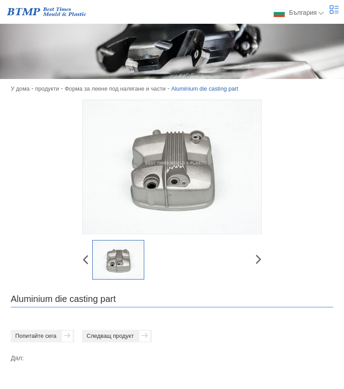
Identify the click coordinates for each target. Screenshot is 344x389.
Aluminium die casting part (221, 88)
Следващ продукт (125, 336)
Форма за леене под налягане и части (124, 88)
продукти (50, 88)
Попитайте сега (45, 336)
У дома (21, 88)
